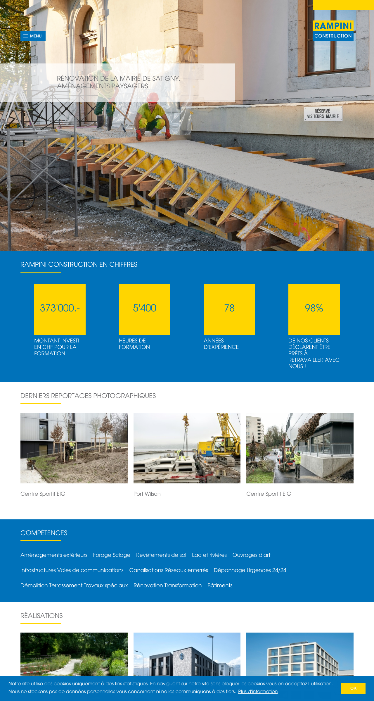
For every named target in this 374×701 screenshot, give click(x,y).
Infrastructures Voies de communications (71, 570)
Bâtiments (220, 585)
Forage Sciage (111, 555)
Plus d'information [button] (258, 692)
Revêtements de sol (161, 555)
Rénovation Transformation (168, 585)
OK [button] (353, 688)
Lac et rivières (209, 555)
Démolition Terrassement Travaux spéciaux (74, 585)
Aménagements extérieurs (53, 555)
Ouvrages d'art (252, 555)
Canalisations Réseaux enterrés (168, 570)
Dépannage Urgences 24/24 (250, 570)
